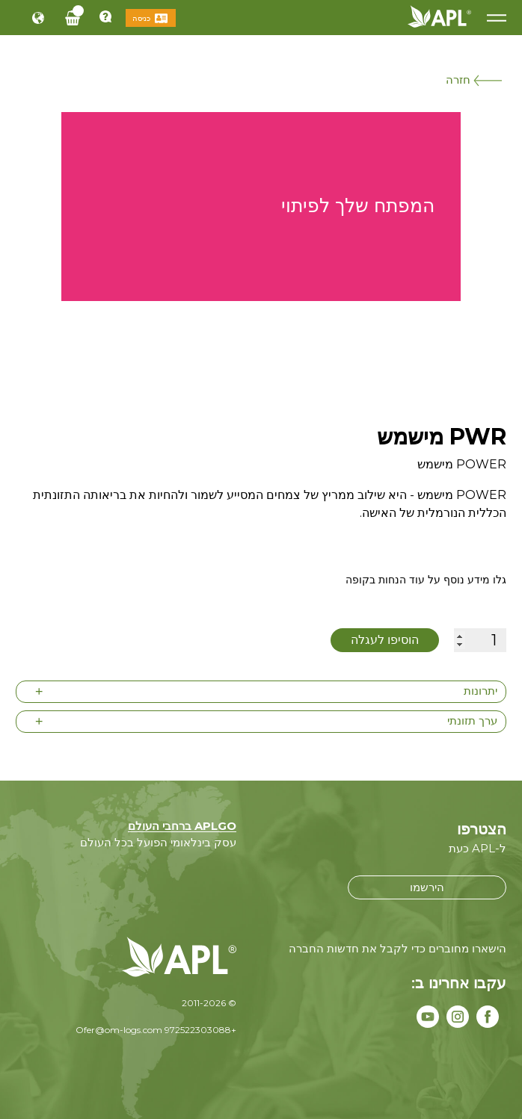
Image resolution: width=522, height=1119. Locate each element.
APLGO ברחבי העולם (182, 826)
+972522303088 (200, 1029)
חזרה (474, 79)
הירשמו (427, 887)
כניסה (141, 18)
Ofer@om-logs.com (119, 1029)
